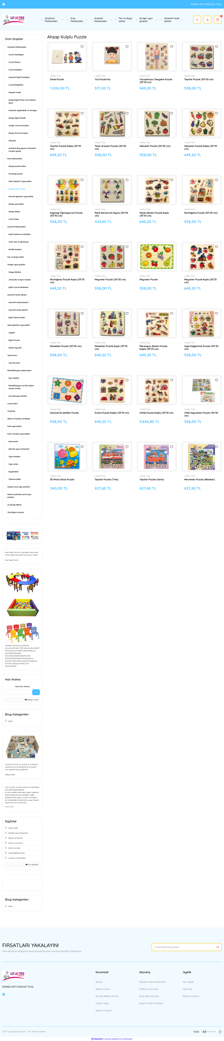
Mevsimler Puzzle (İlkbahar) (199, 479)
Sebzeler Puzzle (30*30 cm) (155, 146)
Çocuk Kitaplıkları (16, 85)
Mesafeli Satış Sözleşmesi (152, 981)
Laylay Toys (55, 76)
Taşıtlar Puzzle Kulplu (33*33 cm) (65, 147)
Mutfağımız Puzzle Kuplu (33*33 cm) (67, 281)
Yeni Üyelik (188, 981)
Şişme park (13, 441)
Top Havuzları (14, 363)
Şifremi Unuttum (191, 996)
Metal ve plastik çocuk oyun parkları (19, 495)
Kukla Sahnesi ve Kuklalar (20, 234)
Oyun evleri (13, 464)
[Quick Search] (17, 692)
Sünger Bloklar (15, 272)
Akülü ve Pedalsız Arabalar (18, 419)
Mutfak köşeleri (15, 249)
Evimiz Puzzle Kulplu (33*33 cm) (112, 412)
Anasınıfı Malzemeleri (16, 227)
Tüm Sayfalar (32, 864)
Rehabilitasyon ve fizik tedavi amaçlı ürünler (21, 387)
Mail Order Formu (12, 560)
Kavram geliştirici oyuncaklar (21, 196)
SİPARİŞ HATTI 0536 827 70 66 (206, 4)
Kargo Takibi (102, 1003)
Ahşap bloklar (14, 212)
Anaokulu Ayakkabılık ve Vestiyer (23, 110)
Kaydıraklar (14, 472)
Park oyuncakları (14, 426)
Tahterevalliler (15, 479)
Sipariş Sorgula (103, 1010)
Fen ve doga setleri (15, 257)
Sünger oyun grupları (16, 264)
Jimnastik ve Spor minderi (20, 280)
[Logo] (13, 20)
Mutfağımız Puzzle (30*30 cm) (200, 212)
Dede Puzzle (57, 79)
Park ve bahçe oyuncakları (18, 434)
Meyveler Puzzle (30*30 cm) (110, 279)
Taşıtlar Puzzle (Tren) (106, 479)
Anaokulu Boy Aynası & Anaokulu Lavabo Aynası (22, 149)
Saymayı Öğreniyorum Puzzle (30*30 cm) (66, 214)
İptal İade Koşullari (149, 996)
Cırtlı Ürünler (14, 219)
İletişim (99, 981)
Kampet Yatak (15, 92)
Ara (36, 692)
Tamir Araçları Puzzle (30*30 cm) (110, 147)
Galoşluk (12, 141)
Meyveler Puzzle (149, 279)
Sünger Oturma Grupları (19, 125)
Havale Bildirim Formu (107, 996)
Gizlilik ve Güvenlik (148, 989)
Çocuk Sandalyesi (16, 55)
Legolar (12, 333)
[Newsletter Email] (187, 947)
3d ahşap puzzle (16, 174)
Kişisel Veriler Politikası (151, 1003)
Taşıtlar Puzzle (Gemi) (152, 479)
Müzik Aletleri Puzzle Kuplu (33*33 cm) (154, 214)
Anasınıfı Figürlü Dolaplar (19, 77)
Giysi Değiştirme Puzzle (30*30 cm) (201, 347)
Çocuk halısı (12, 404)
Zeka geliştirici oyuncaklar (18, 325)
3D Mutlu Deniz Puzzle (62, 479)
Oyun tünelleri (14, 456)
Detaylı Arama (31, 700)
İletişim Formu (103, 989)
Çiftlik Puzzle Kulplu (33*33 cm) (156, 412)
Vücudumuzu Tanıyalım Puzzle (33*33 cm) (156, 81)
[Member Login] (207, 20)
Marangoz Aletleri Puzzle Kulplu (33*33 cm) (153, 347)
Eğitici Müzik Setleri (17, 317)
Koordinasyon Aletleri (18, 396)
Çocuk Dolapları (15, 70)
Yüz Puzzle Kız (103, 79)
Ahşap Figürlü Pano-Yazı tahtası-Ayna (22, 101)
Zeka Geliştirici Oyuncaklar (20, 181)
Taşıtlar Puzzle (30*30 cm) (198, 79)
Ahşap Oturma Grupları (18, 133)
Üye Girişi (187, 989)
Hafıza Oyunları (15, 348)
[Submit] (218, 947)
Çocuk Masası (14, 62)
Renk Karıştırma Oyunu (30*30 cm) (111, 214)
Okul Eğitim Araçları (15, 512)
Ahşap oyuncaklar (16, 204)
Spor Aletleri (14, 378)
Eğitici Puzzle (14, 340)
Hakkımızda (9, 806)
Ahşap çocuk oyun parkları (18, 487)
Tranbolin (11, 411)
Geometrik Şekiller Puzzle (64, 412)
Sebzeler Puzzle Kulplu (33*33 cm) (200, 147)
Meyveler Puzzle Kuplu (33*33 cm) (200, 281)
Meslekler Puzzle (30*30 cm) (65, 346)
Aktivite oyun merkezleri (19, 449)
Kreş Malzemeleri (14, 159)
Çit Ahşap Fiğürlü (14, 505)
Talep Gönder (10, 775)
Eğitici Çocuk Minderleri (18, 287)
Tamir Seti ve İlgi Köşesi (19, 242)
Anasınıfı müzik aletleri (17, 295)
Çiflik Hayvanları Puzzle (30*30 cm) (201, 414)
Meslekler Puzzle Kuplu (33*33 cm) (111, 347)
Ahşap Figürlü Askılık (17, 118)
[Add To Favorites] (82, 46)
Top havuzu (12, 355)
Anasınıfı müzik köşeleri (19, 302)
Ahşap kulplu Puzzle (17, 189)
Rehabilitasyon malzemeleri (19, 370)
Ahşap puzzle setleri (17, 166)
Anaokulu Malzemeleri (16, 47)
